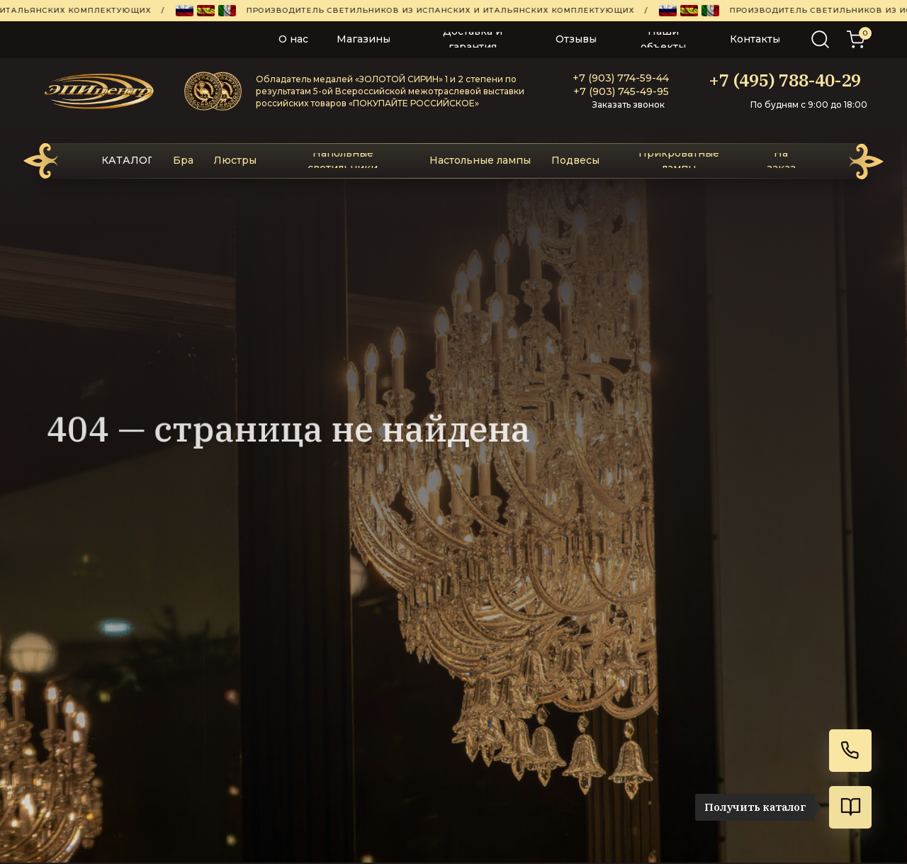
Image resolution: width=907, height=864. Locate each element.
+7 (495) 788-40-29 (785, 80)
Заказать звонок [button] (628, 104)
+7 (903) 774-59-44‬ (621, 78)
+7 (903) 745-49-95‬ (621, 91)
